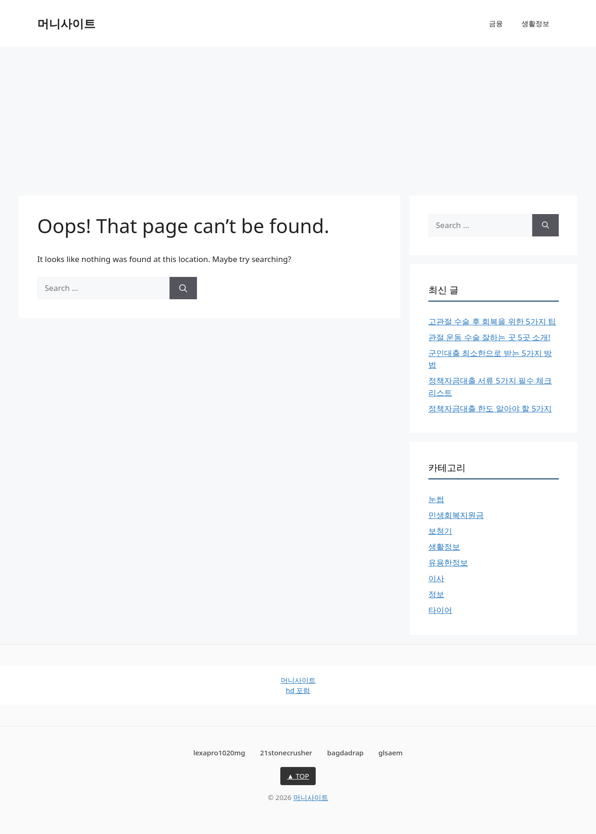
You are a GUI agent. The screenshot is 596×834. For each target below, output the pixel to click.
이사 (436, 578)
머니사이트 (66, 23)
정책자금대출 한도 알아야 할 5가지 (490, 408)
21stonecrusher (286, 752)
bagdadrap (345, 752)
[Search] (183, 288)
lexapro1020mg (219, 752)
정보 (436, 594)
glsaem (391, 752)
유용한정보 (448, 562)
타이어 (440, 610)
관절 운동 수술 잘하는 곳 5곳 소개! (489, 337)
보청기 (440, 530)
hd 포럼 (298, 690)
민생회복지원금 (456, 515)
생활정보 (535, 23)
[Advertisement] (298, 116)
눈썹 (436, 499)
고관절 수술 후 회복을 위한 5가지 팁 (492, 321)
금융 (496, 23)
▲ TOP (298, 775)
